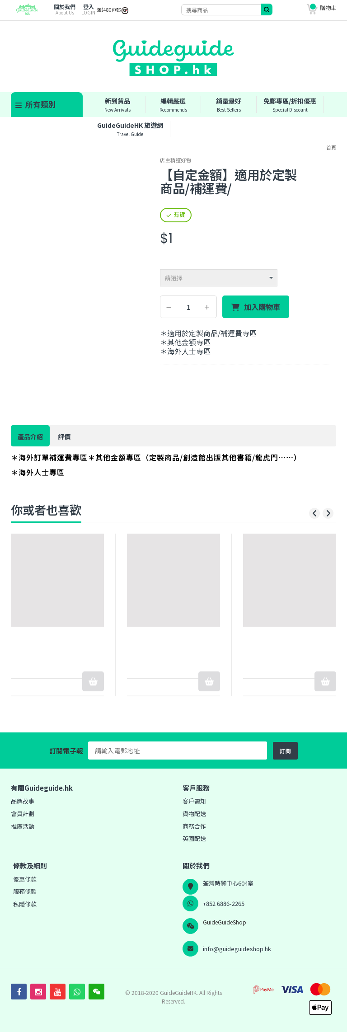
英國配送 (194, 838)
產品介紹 (30, 436)
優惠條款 (25, 879)
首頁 (331, 147)
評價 (64, 436)
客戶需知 (194, 801)
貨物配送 (194, 813)
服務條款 (25, 891)
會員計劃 (22, 813)
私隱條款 (25, 904)
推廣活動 (22, 826)
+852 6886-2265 (223, 903)
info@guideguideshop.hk (237, 948)
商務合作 (194, 826)
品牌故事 (22, 801)
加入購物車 (262, 307)
